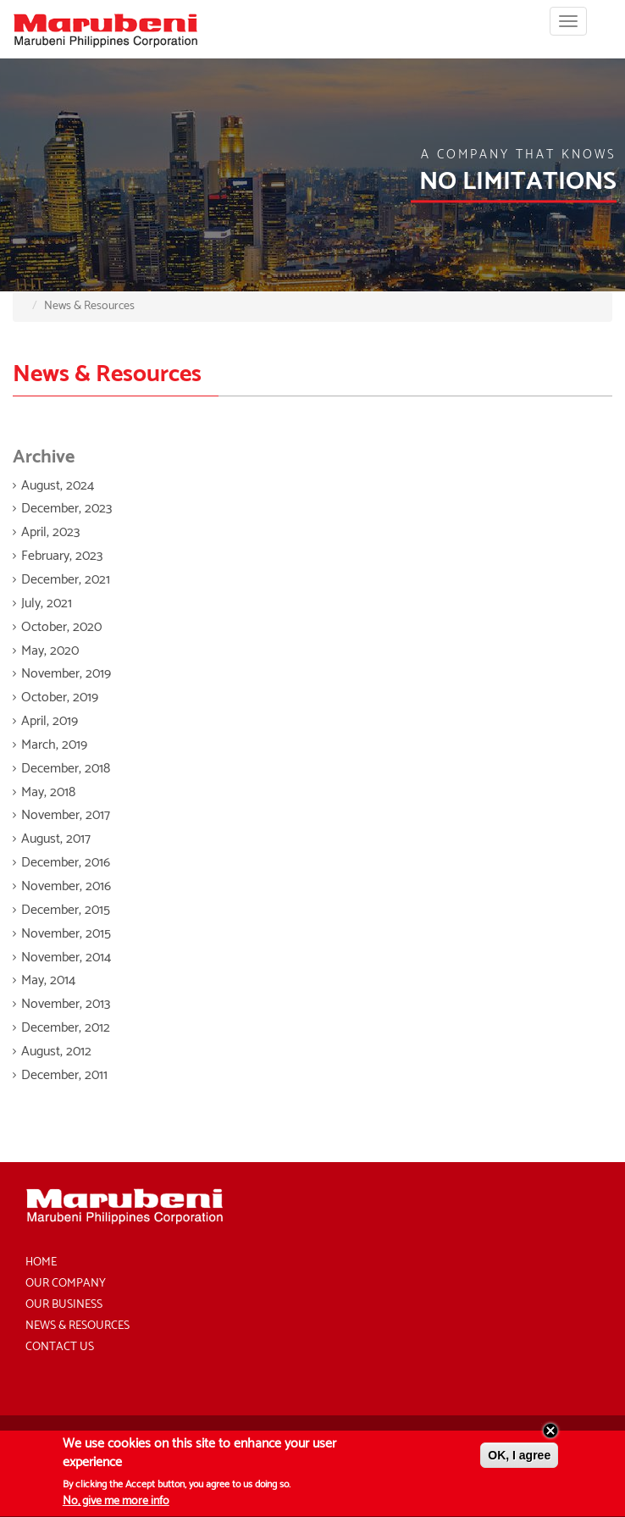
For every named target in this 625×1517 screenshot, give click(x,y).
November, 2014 (66, 957)
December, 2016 (65, 862)
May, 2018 (48, 792)
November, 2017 (65, 815)
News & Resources (77, 1326)
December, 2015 (65, 910)
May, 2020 (50, 650)
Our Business (63, 1305)
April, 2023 (50, 532)
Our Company (65, 1283)
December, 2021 (65, 579)
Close (550, 1435)
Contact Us (59, 1347)
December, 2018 (65, 768)
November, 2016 (66, 886)
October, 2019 (59, 697)
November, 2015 (66, 933)
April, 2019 (49, 721)
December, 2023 (66, 508)
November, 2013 (65, 1004)
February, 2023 (61, 556)
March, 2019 (54, 745)
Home (41, 1262)
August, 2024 (57, 485)
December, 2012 (65, 1027)
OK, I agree (519, 1459)
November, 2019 (66, 673)
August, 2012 (56, 1051)
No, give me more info (116, 1506)
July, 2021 (46, 603)
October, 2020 (61, 627)
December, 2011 (64, 1075)
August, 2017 (56, 839)
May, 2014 (48, 980)
